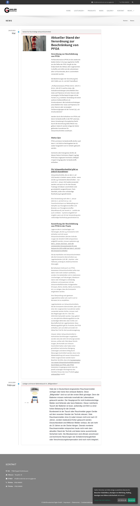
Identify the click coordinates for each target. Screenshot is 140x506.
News (101, 11)
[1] (58, 264)
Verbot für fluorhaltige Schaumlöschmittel (37, 32)
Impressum (67, 502)
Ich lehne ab (122, 500)
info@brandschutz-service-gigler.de (102, 2)
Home (68, 11)
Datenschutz (76, 502)
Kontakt (120, 11)
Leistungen (79, 11)
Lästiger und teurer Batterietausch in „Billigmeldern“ (41, 384)
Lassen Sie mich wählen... (102, 500)
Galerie (110, 11)
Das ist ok (131, 500)
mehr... (130, 11)
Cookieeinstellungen (87, 502)
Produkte (92, 11)
